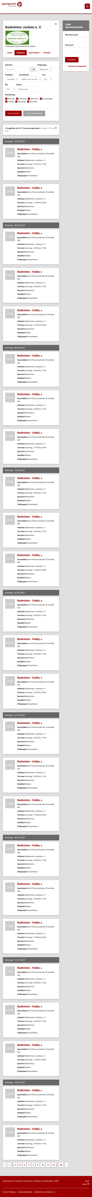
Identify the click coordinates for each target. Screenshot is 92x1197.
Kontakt (47, 53)
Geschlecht (24, 75)
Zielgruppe (42, 65)
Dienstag (22, 99)
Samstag (22, 101)
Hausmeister (47, 1181)
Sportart (8, 65)
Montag (11, 99)
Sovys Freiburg (9, 1192)
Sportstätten (34, 53)
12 (54, 1165)
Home (9, 53)
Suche (19, 84)
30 (61, 1165)
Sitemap (37, 1181)
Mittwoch (34, 99)
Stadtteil (8, 75)
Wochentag (10, 94)
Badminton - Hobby (29, 149)
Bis (6, 84)
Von (44, 75)
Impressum (27, 1181)
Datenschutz (8, 1181)
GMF (57, 1181)
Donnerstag (47, 99)
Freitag (11, 101)
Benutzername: (71, 35)
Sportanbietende (25, 1192)
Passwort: (69, 45)
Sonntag (33, 101)
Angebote (20, 53)
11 (48, 1165)
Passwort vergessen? (77, 66)
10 (43, 1165)
